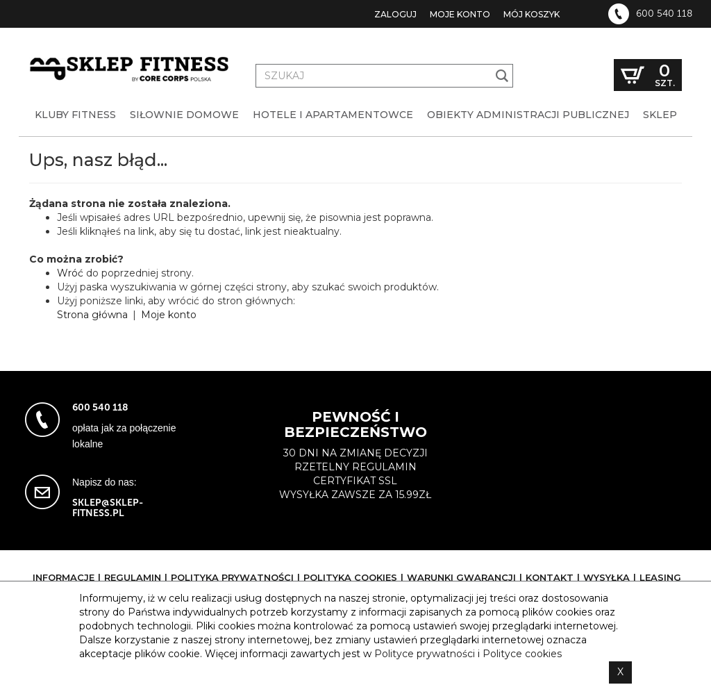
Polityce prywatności (424, 653)
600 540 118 (664, 14)
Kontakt (550, 577)
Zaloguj (395, 14)
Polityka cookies (350, 577)
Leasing (660, 577)
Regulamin (132, 577)
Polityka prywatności (232, 577)
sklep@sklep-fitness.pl (107, 508)
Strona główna (92, 314)
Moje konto (460, 14)
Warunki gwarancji (461, 577)
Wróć (70, 273)
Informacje (63, 577)
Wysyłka (606, 577)
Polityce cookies (522, 653)
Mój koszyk (531, 14)
